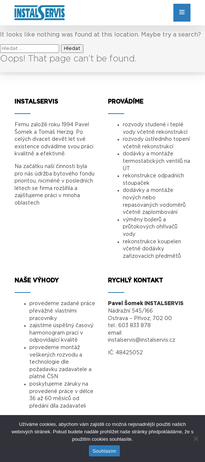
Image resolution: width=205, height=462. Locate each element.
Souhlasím (104, 451)
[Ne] (195, 438)
